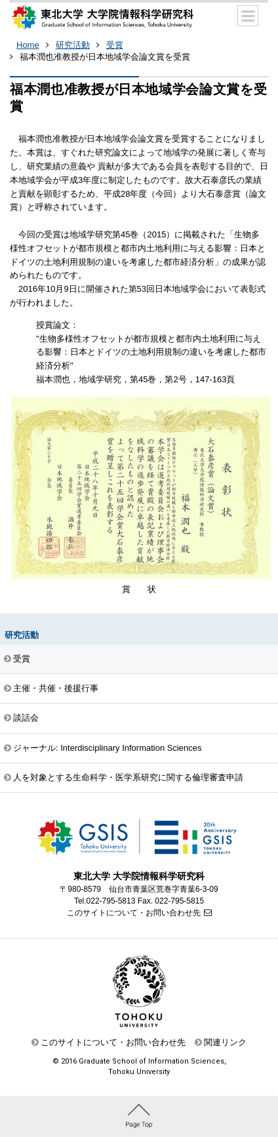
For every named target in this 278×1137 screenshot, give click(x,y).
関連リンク (225, 1042)
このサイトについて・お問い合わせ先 (134, 912)
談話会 (26, 718)
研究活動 (73, 45)
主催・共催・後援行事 (55, 688)
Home (27, 45)
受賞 (114, 45)
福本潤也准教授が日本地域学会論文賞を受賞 (105, 57)
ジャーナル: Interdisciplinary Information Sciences (107, 748)
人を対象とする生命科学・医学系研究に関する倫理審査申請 (128, 777)
